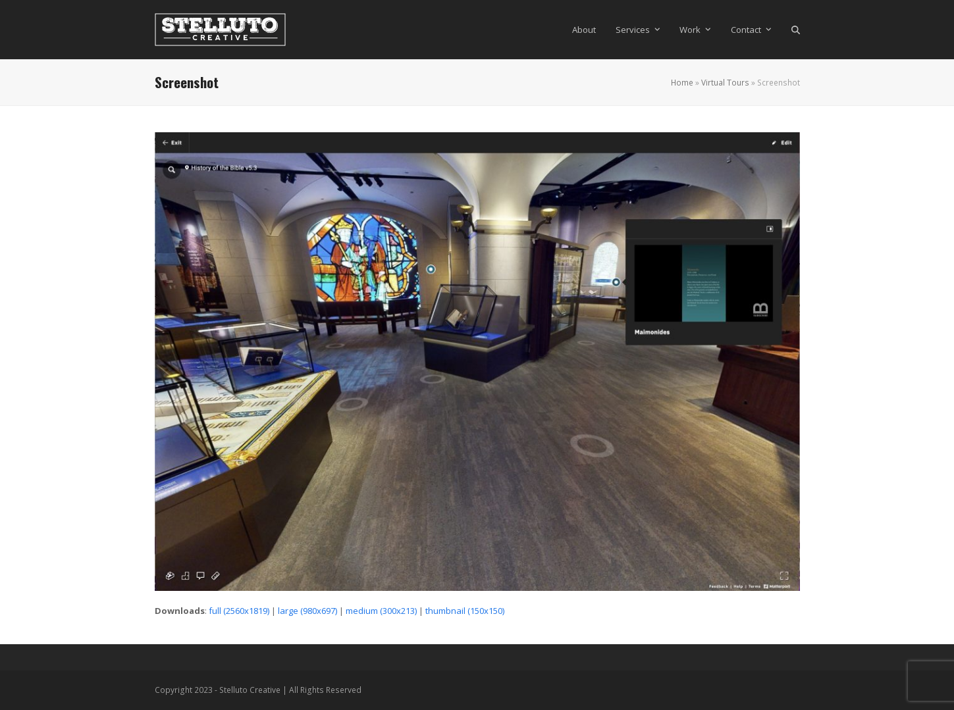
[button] (796, 29)
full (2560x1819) (239, 611)
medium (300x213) (381, 611)
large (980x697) (307, 611)
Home (682, 82)
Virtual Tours (725, 82)
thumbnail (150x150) (464, 611)
